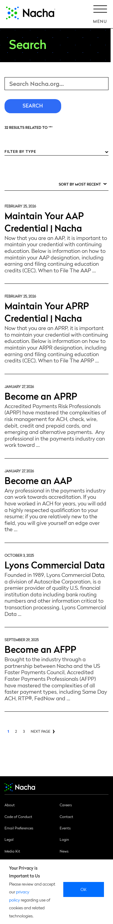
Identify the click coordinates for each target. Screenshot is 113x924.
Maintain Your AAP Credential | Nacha (44, 221)
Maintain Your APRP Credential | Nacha (47, 311)
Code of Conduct (18, 816)
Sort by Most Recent (80, 184)
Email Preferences (19, 828)
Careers (66, 804)
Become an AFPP (40, 649)
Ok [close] (83, 889)
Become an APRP (41, 395)
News (64, 851)
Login (64, 839)
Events (65, 828)
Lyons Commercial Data (55, 564)
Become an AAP (38, 480)
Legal (9, 839)
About (10, 804)
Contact (66, 816)
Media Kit (12, 851)
